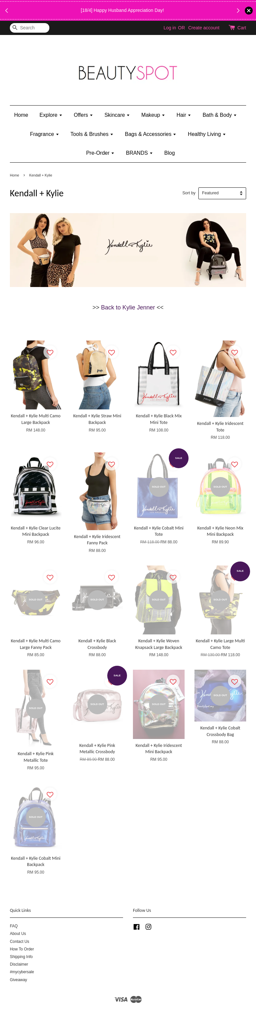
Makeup (153, 115)
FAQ (14, 926)
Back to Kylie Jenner (128, 307)
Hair (183, 115)
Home (21, 115)
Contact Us (19, 941)
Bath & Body (220, 115)
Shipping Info (21, 956)
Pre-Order (100, 153)
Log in (170, 27)
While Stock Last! (126, 14)
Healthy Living (207, 134)
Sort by (188, 193)
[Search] (29, 28)
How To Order (22, 949)
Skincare (117, 115)
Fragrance (44, 134)
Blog (169, 153)
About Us (18, 933)
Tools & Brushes (92, 134)
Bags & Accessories (151, 134)
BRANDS (139, 153)
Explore (51, 115)
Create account (203, 27)
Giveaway (18, 980)
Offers (83, 115)
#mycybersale (22, 972)
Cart (242, 27)
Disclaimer (19, 964)
